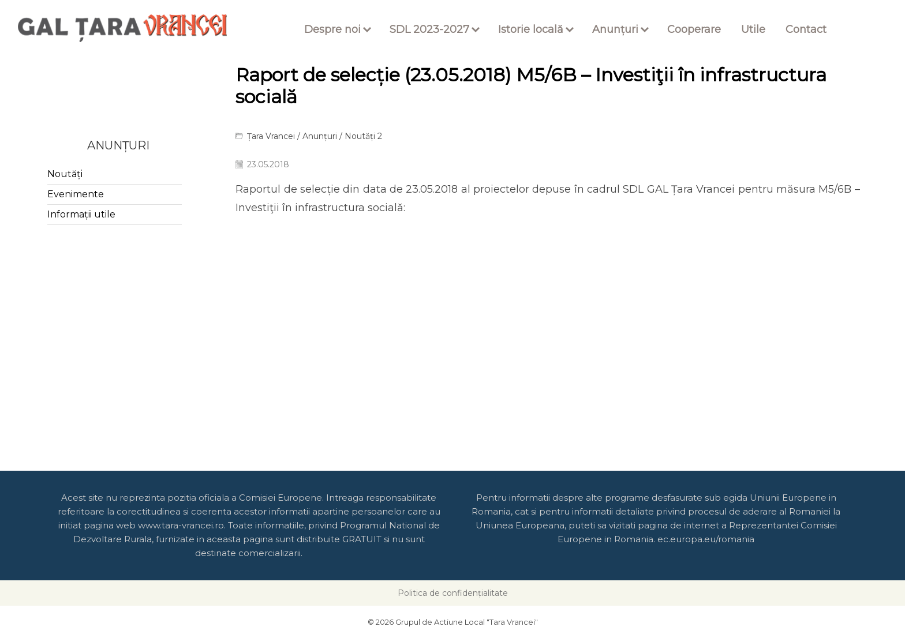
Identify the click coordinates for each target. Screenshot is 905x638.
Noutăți (65, 173)
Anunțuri (615, 29)
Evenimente (75, 194)
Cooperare (694, 29)
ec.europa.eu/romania (705, 539)
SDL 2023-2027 (429, 29)
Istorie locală (530, 29)
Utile (753, 29)
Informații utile (81, 214)
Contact (806, 29)
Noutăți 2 (363, 136)
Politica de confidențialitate (453, 593)
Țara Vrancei (271, 136)
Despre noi (332, 29)
